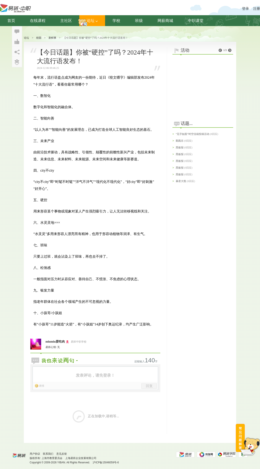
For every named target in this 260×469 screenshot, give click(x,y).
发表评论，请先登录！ (95, 375)
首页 (11, 20)
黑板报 (180, 147)
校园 (38, 37)
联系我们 (48, 453)
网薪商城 (165, 20)
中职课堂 (195, 20)
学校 (116, 20)
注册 (256, 8)
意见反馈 (61, 453)
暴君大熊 (181, 181)
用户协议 (35, 453)
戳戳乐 (180, 140)
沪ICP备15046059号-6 (106, 462)
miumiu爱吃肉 (55, 341)
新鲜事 (52, 37)
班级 (139, 20)
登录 (245, 8)
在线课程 (38, 20)
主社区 (66, 20)
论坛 (92, 20)
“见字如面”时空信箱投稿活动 (192, 134)
